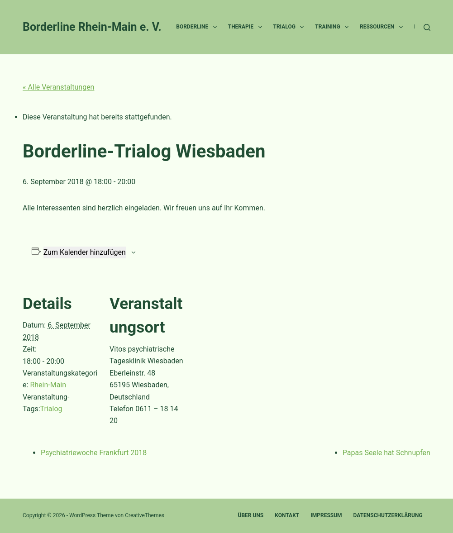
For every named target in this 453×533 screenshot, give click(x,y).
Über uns (250, 515)
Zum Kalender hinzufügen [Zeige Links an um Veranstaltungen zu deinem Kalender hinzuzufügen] (84, 252)
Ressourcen (383, 27)
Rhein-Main (48, 385)
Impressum (326, 515)
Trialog (290, 27)
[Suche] (427, 27)
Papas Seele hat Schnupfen (386, 452)
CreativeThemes (144, 515)
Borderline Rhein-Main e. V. (92, 26)
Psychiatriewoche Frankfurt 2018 (94, 452)
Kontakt (287, 515)
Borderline (198, 27)
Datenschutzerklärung (388, 515)
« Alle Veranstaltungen (58, 87)
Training (333, 27)
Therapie (247, 27)
